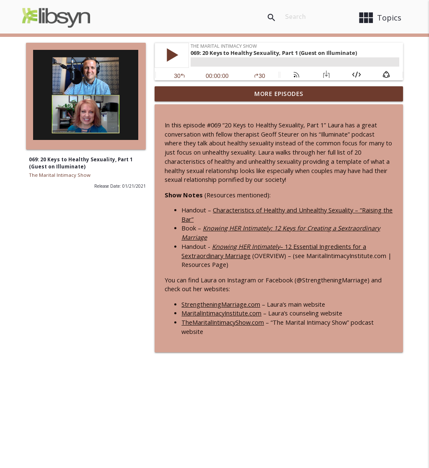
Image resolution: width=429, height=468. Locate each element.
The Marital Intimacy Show (59, 175)
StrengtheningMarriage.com (220, 304)
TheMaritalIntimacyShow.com (222, 322)
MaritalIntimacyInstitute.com (221, 313)
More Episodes (278, 94)
